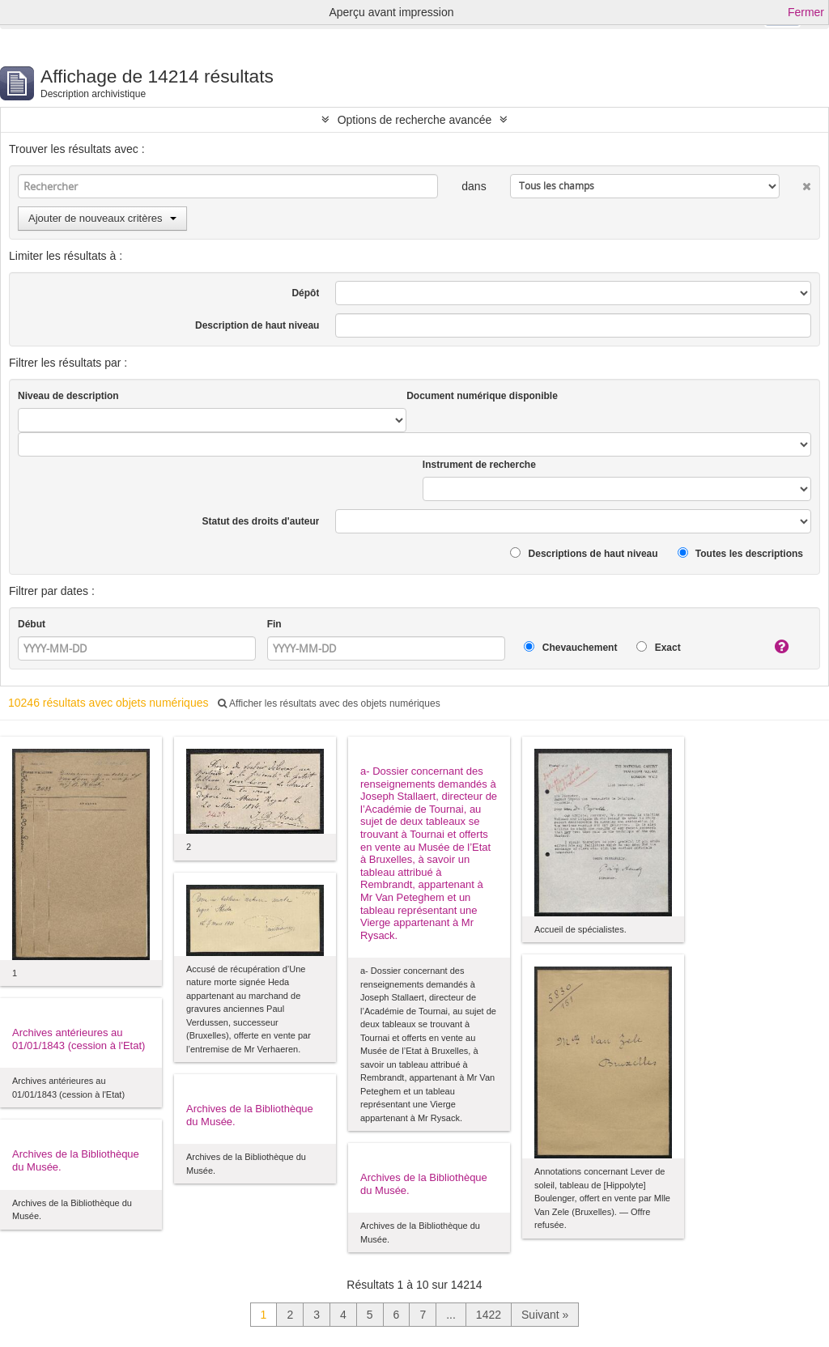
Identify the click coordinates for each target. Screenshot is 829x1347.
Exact (658, 647)
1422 (488, 1314)
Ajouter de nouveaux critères (102, 218)
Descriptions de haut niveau (583, 553)
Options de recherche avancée (415, 119)
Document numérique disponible (482, 396)
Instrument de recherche (479, 464)
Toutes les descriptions (740, 553)
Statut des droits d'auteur (261, 521)
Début (31, 624)
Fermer (806, 12)
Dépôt (305, 293)
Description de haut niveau (257, 325)
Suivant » (544, 1314)
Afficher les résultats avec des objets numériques (329, 703)
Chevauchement (570, 647)
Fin (274, 624)
